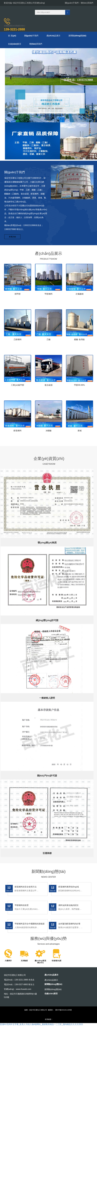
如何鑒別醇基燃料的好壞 (69, 924)
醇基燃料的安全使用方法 (25, 887)
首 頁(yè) (12, 36)
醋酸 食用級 (79, 340)
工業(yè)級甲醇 (17, 386)
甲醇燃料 (49, 295)
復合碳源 (49, 386)
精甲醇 (18, 295)
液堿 (80, 431)
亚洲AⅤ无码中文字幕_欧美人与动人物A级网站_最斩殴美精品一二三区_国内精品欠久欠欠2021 (41, 1025)
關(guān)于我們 (72, 3)
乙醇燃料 (18, 340)
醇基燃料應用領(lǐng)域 (68, 887)
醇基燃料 (18, 431)
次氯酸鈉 (79, 295)
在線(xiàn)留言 (15, 44)
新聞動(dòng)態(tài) (79, 36)
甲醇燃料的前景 (21, 906)
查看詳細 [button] (12, 237)
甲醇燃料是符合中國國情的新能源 (29, 924)
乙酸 (49, 340)
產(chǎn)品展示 (54, 36)
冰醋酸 (49, 431)
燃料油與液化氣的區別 (68, 906)
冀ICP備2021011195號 (63, 1011)
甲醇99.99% (79, 386)
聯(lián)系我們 (87, 3)
